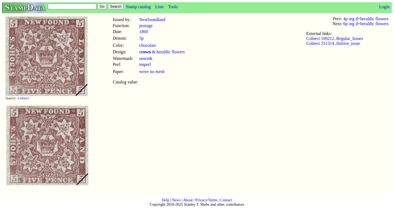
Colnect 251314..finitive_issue (333, 43)
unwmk (145, 58)
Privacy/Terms (206, 200)
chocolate (147, 45)
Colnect (23, 98)
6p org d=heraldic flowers (366, 23)
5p (141, 38)
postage (146, 25)
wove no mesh (151, 71)
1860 (143, 31)
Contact (226, 200)
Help (165, 200)
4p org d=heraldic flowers (366, 18)
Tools (173, 6)
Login (384, 6)
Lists (159, 6)
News (176, 200)
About (188, 200)
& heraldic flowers (162, 52)
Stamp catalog (138, 6)
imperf (145, 64)
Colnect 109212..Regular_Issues (334, 38)
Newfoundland (152, 19)
